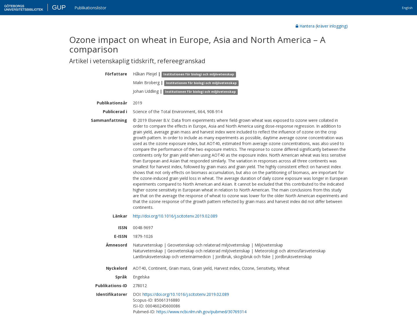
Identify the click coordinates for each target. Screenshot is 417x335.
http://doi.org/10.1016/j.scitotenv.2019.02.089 (175, 216)
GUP (59, 7)
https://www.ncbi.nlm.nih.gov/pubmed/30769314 (201, 311)
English (407, 8)
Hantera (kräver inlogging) (322, 26)
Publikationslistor (90, 7)
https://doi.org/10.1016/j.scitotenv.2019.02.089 (185, 294)
